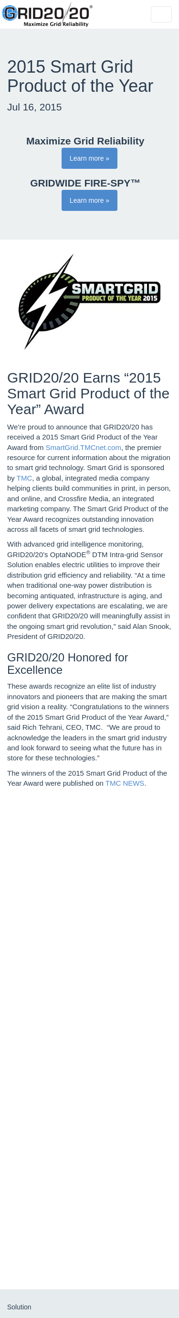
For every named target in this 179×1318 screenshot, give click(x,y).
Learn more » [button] (89, 158)
